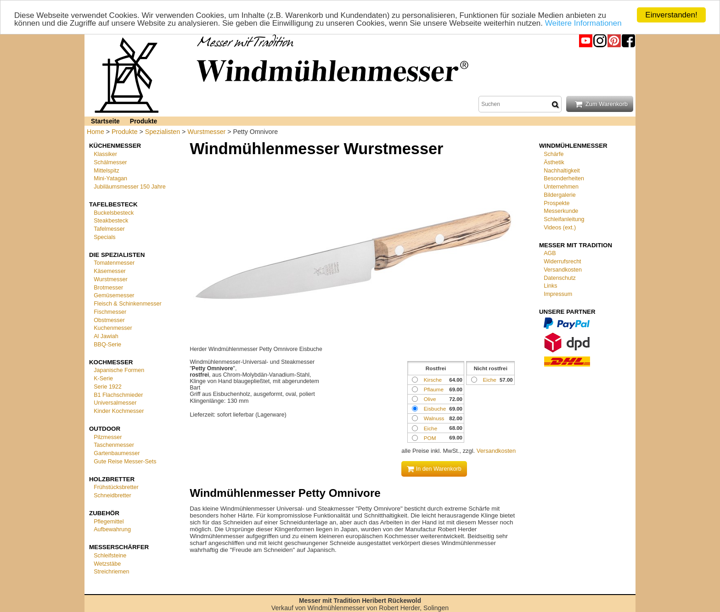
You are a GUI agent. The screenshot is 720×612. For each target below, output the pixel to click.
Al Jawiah (106, 336)
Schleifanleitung (564, 219)
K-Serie (103, 378)
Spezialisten (162, 131)
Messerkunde (561, 211)
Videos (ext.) (560, 227)
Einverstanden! (671, 15)
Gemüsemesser (114, 295)
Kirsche (433, 380)
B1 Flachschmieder (118, 394)
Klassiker (105, 154)
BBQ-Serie (107, 344)
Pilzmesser (108, 437)
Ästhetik (554, 162)
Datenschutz (560, 277)
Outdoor (104, 428)
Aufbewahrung (112, 529)
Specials (104, 237)
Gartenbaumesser (117, 453)
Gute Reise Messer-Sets (125, 461)
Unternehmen (561, 187)
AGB (550, 253)
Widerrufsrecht (562, 261)
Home (95, 131)
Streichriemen (111, 571)
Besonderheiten (564, 178)
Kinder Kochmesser (119, 411)
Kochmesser (111, 361)
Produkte (143, 121)
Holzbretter (112, 478)
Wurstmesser (206, 131)
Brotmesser (108, 287)
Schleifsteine (110, 555)
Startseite (105, 121)
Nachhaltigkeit (562, 170)
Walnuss (434, 418)
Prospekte (556, 203)
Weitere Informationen (583, 22)
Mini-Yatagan (110, 178)
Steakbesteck (111, 220)
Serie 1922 (108, 387)
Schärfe (553, 154)
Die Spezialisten (117, 254)
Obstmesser (109, 320)
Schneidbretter (112, 495)
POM (430, 438)
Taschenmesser (114, 445)
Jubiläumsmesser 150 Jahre (130, 187)
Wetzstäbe (107, 563)
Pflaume (434, 389)
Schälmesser (110, 162)
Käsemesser (110, 271)
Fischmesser (110, 312)
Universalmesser (115, 403)
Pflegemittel (109, 521)
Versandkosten (496, 450)
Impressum (558, 294)
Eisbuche (435, 409)
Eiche (489, 380)
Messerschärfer (119, 547)
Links (550, 286)
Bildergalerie (560, 195)
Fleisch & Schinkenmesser (127, 303)
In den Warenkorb (434, 469)
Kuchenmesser (113, 328)
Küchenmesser (115, 145)
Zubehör (104, 513)
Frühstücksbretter (116, 487)
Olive (430, 399)
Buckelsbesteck (114, 212)
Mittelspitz (106, 170)
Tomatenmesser (114, 263)
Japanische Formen (119, 370)
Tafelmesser (109, 229)
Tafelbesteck (113, 204)
